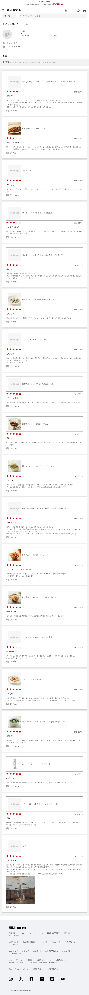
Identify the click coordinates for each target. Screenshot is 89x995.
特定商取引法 (53, 969)
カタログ (25, 951)
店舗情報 (12, 933)
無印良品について (62, 960)
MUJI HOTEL (13, 945)
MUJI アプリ (13, 951)
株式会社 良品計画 (16, 963)
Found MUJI (56, 942)
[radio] (7, 92)
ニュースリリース (15, 960)
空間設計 (67, 933)
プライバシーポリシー (21, 969)
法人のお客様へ (67, 951)
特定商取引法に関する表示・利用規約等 (42, 963)
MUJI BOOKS (70, 942)
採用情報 (29, 960)
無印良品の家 (14, 942)
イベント (22, 933)
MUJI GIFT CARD (51, 951)
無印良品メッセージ (44, 960)
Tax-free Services (15, 954)
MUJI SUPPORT (53, 933)
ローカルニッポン (36, 933)
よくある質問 (14, 936)
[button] (66, 10)
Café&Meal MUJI (29, 942)
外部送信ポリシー (39, 969)
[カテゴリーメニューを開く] (3, 10)
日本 (10, 969)
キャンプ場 (43, 942)
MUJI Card (36, 951)
